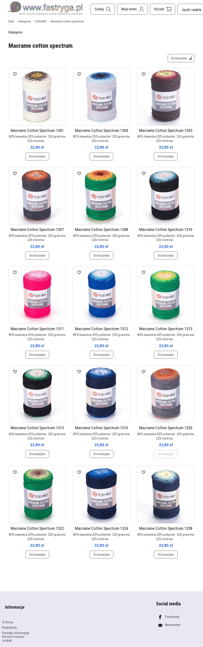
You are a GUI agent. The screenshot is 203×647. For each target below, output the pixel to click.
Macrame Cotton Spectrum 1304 (101, 133)
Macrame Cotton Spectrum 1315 (37, 430)
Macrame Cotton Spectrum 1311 (37, 331)
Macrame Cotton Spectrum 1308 (101, 232)
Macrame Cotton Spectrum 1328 (165, 531)
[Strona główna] (45, 8)
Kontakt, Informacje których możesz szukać (15, 633)
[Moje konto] (132, 9)
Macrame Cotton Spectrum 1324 (101, 531)
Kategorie (15, 32)
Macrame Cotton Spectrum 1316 (101, 430)
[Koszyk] (162, 9)
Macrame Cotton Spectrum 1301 (37, 133)
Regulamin (9, 624)
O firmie (7, 618)
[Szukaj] (103, 9)
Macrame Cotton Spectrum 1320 (165, 430)
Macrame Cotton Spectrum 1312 (101, 331)
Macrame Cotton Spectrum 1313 (165, 331)
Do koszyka (37, 159)
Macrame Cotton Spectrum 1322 (37, 531)
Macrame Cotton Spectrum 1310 (165, 232)
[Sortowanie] (180, 59)
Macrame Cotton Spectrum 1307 (37, 232)
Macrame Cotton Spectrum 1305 (165, 133)
